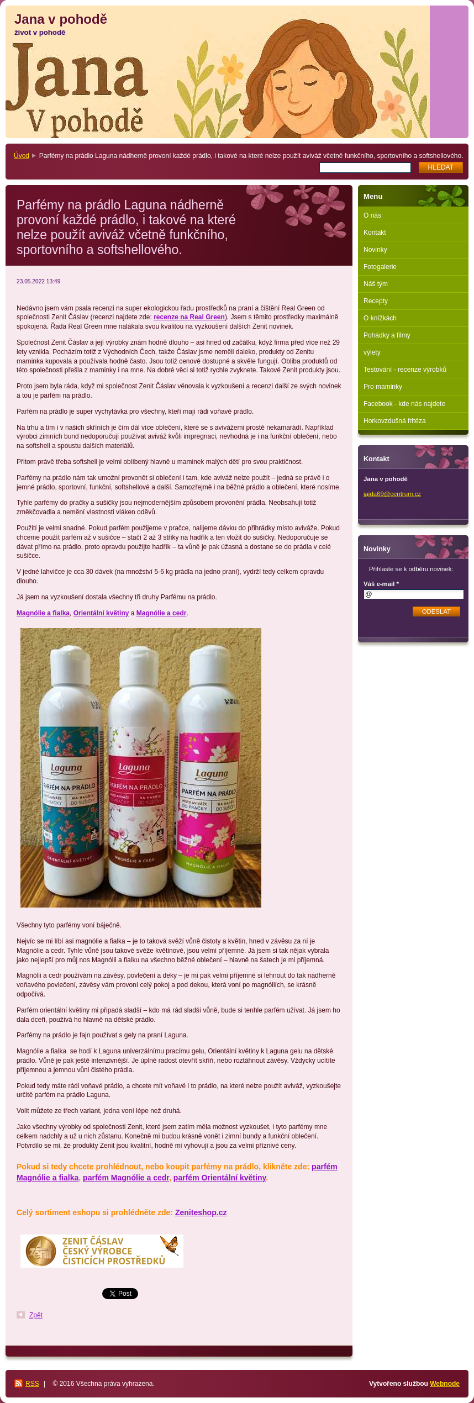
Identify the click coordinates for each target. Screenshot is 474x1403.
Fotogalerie (380, 267)
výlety (372, 352)
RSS (32, 1384)
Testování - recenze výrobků (405, 369)
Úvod (21, 156)
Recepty (376, 301)
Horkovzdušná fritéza (395, 421)
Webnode (445, 1384)
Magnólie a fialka (43, 613)
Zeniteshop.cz (201, 1212)
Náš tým (376, 284)
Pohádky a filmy (387, 335)
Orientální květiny (101, 613)
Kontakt (375, 232)
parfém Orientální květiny (219, 1177)
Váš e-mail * (381, 584)
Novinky (375, 250)
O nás (372, 215)
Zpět (36, 1315)
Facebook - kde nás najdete (404, 404)
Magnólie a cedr (161, 613)
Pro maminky (383, 387)
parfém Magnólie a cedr (126, 1177)
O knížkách (380, 318)
